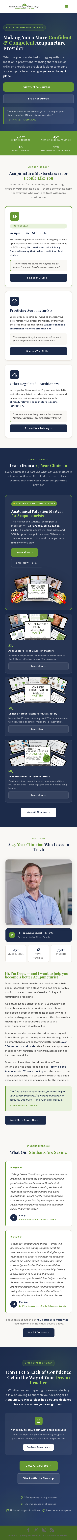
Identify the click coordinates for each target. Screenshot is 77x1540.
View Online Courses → (38, 87)
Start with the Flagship (38, 1478)
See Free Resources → (38, 1447)
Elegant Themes (31, 1535)
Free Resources (38, 98)
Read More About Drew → (26, 1120)
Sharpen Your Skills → (38, 351)
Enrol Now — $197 (27, 562)
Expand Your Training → (38, 428)
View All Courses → (38, 812)
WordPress (62, 1535)
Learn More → (24, 552)
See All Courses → (38, 1332)
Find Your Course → (38, 277)
